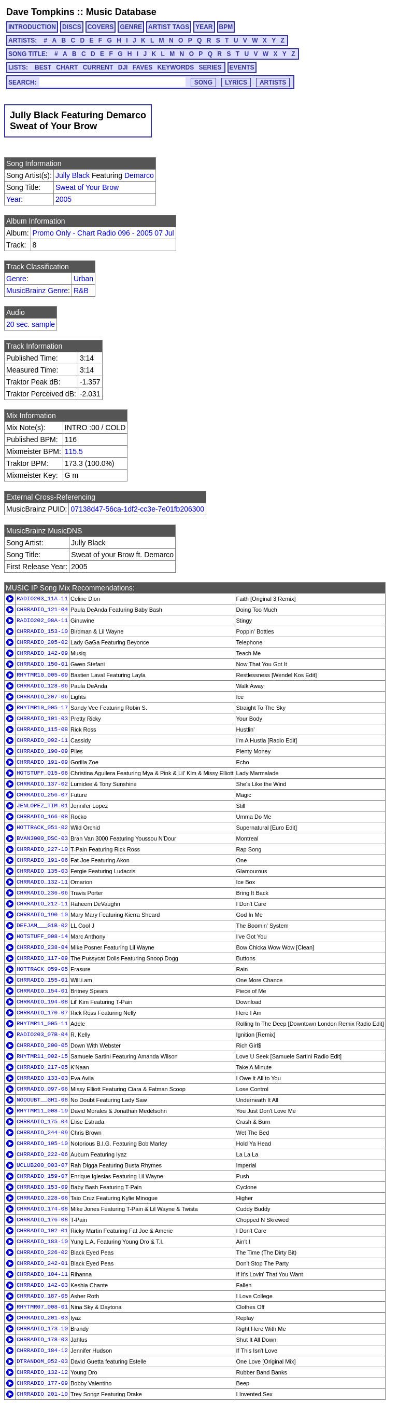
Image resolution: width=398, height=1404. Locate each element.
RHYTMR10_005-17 (42, 708)
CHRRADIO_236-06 (42, 893)
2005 (63, 199)
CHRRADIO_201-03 (42, 1318)
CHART (67, 67)
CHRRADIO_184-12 (42, 1350)
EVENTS (242, 67)
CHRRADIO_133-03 (42, 1078)
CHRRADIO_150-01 (42, 664)
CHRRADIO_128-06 (42, 686)
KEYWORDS (176, 67)
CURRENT (98, 67)
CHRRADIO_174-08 (42, 1209)
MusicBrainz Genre (37, 290)
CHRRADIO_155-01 (42, 980)
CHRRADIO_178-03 (42, 1340)
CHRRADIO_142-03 (42, 1285)
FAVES (142, 67)
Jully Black (72, 175)
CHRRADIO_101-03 (42, 718)
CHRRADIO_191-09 (42, 762)
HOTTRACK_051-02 (42, 827)
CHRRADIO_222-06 (42, 1154)
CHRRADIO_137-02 (42, 784)
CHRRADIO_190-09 (42, 751)
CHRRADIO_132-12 (42, 1372)
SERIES (210, 67)
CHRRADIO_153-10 (42, 631)
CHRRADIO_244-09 (42, 1133)
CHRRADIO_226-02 (42, 1252)
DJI (123, 67)
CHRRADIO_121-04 (42, 610)
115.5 (74, 451)
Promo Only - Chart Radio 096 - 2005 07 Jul (103, 233)
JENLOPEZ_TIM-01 (42, 806)
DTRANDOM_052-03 (42, 1361)
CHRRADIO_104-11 (42, 1274)
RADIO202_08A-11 (42, 620)
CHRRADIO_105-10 (42, 1143)
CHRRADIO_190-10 (42, 915)
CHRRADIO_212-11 (42, 904)
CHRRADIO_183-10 (42, 1241)
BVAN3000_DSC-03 (42, 838)
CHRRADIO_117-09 (42, 958)
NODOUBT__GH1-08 (42, 1100)
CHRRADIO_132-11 (42, 882)
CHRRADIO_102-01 (42, 1231)
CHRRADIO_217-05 (42, 1067)
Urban (83, 278)
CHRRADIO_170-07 (42, 1013)
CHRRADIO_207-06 (42, 697)
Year (13, 199)
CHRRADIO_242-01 (42, 1263)
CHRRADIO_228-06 (42, 1198)
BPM (226, 27)
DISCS (71, 27)
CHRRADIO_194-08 (42, 1002)
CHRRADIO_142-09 (42, 653)
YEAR (203, 27)
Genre (16, 278)
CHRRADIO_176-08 (42, 1220)
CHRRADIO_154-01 (42, 991)
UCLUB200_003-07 (42, 1165)
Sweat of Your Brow (87, 187)
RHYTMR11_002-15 (42, 1056)
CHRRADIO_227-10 (42, 849)
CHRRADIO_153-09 (42, 1187)
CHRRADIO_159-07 (42, 1176)
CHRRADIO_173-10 (42, 1329)
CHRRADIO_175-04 (42, 1122)
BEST (43, 67)
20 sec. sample (30, 324)
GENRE (131, 27)
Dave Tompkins (40, 12)
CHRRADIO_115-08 (42, 729)
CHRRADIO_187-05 (42, 1296)
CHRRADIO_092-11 (42, 740)
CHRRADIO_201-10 (42, 1394)
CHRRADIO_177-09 (42, 1383)
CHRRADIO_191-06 (42, 860)
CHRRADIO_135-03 (42, 871)
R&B (81, 290)
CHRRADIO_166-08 (42, 817)
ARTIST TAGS (168, 27)
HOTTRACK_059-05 (42, 969)
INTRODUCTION (32, 27)
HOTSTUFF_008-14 (42, 936)
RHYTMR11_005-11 (42, 1024)
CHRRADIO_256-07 (42, 795)
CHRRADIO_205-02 (42, 642)
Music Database (121, 12)
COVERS (101, 27)
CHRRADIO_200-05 (42, 1045)
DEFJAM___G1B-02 (42, 926)
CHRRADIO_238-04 (42, 947)
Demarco (139, 175)
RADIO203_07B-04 (42, 1034)
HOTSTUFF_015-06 (42, 773)
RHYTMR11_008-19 (42, 1111)
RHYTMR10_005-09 (42, 675)
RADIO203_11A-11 (42, 599)
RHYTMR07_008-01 (42, 1307)
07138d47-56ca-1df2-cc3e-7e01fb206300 (137, 509)
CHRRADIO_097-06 (42, 1089)
